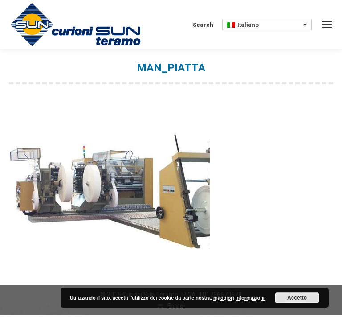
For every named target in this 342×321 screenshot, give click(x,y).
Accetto (297, 298)
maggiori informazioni (239, 297)
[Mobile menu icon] (327, 24)
